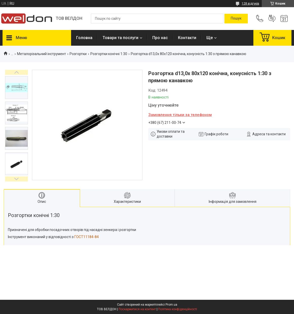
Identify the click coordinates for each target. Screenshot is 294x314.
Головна (84, 37)
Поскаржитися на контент (137, 309)
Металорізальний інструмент (41, 54)
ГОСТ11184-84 (86, 237)
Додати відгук (271, 18)
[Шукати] (236, 18)
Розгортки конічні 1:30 (108, 54)
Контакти (187, 37)
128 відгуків (250, 3)
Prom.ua (171, 304)
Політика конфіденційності (177, 309)
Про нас (160, 37)
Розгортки (78, 54)
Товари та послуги (120, 37)
